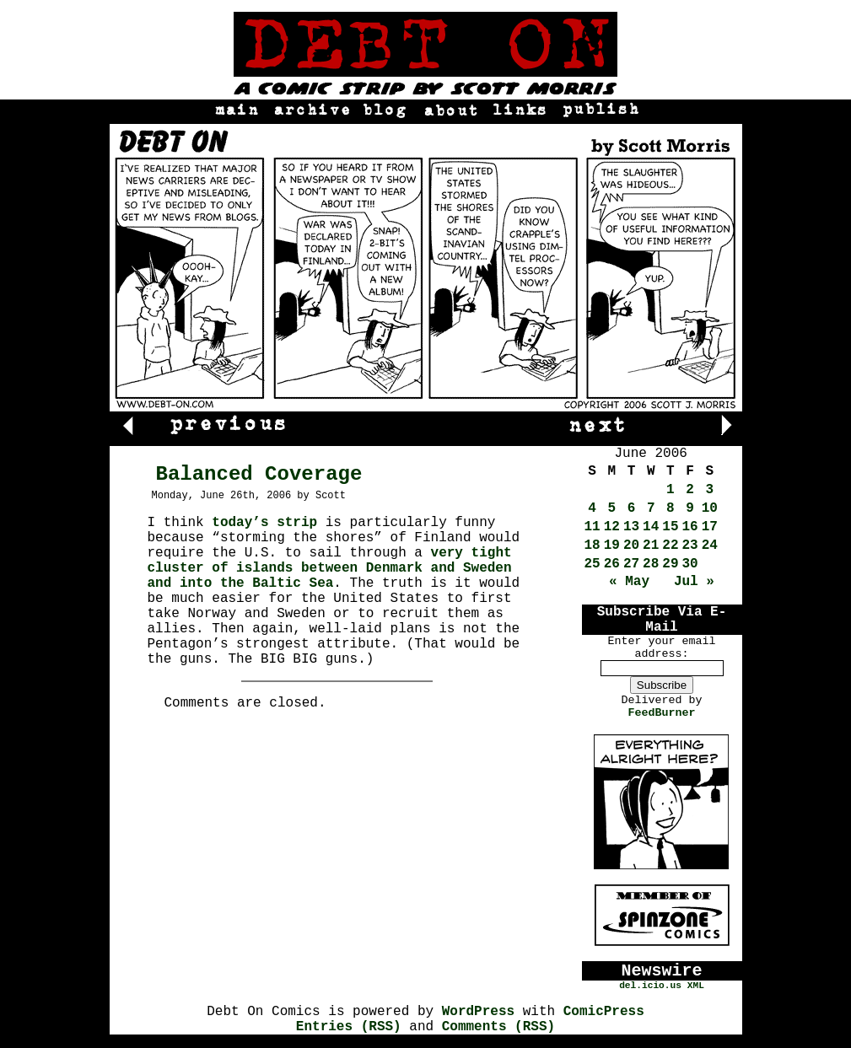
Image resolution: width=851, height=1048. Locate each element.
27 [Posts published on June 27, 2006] (631, 564)
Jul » (694, 581)
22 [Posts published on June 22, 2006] (670, 545)
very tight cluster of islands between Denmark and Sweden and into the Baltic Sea (330, 568)
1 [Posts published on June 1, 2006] (670, 489)
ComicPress (603, 1011)
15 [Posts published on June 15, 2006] (670, 527)
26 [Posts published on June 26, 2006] (612, 564)
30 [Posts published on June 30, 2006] (690, 564)
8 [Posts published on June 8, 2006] (670, 508)
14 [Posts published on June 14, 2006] (651, 527)
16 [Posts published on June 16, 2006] (690, 527)
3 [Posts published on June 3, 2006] (710, 489)
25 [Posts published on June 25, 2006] (592, 564)
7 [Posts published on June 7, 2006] (651, 508)
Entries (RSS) (348, 1027)
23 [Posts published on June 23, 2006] (690, 545)
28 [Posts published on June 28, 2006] (651, 564)
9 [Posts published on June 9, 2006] (690, 508)
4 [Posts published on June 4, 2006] (592, 508)
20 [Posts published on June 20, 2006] (631, 545)
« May (629, 581)
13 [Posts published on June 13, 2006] (631, 527)
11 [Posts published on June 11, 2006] (592, 527)
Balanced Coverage (259, 474)
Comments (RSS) (498, 1027)
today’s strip (264, 522)
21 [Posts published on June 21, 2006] (651, 545)
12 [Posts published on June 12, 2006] (612, 527)
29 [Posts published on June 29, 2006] (670, 564)
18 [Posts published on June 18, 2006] (592, 545)
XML (695, 986)
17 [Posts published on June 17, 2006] (710, 527)
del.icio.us (650, 986)
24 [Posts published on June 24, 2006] (710, 545)
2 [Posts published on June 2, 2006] (690, 489)
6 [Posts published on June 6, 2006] (631, 508)
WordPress (478, 1011)
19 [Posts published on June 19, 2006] (612, 545)
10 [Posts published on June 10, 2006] (710, 508)
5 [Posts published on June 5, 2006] (612, 508)
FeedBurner (662, 713)
